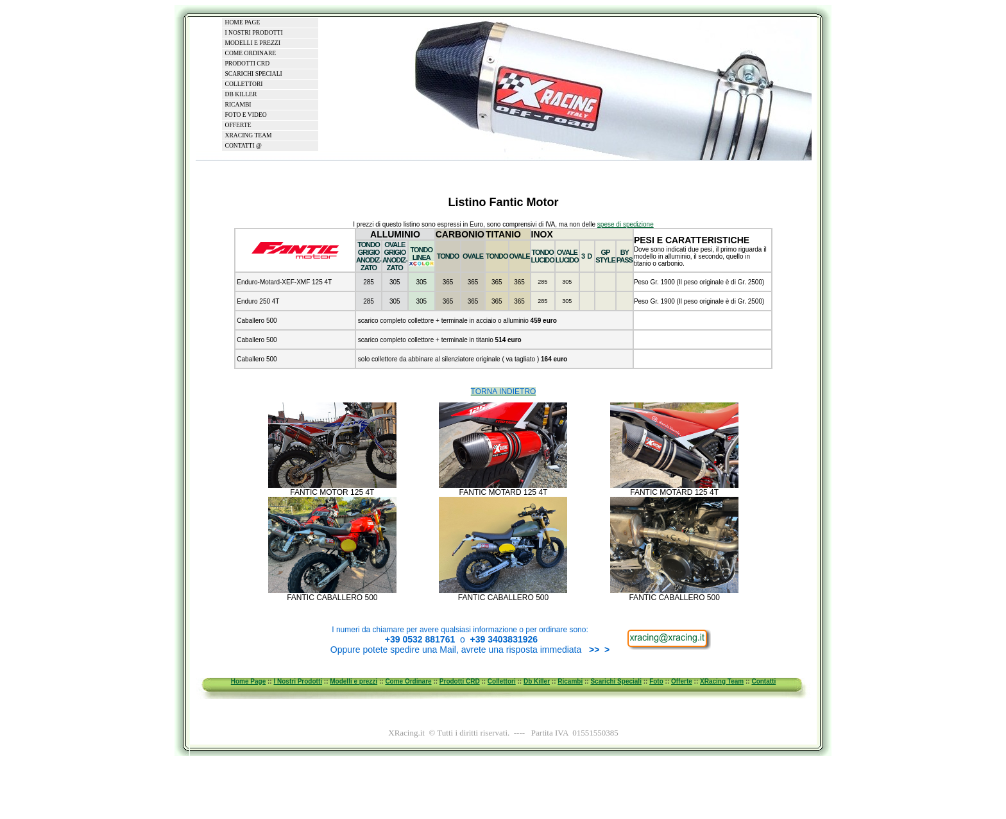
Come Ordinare (408, 681)
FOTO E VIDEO (246, 114)
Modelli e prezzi (353, 681)
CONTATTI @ (243, 145)
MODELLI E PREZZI (252, 42)
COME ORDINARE (251, 52)
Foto (656, 681)
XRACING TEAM (248, 135)
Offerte (681, 681)
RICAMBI (238, 104)
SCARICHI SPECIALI (253, 73)
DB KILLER (241, 94)
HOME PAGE (242, 22)
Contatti (763, 681)
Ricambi (570, 681)
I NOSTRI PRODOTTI (254, 32)
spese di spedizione (625, 224)
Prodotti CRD (459, 681)
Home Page (248, 681)
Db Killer (537, 681)
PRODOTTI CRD (247, 63)
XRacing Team (722, 681)
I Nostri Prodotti (297, 681)
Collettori (502, 681)
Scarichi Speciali (616, 681)
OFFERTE (238, 124)
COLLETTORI (244, 83)
